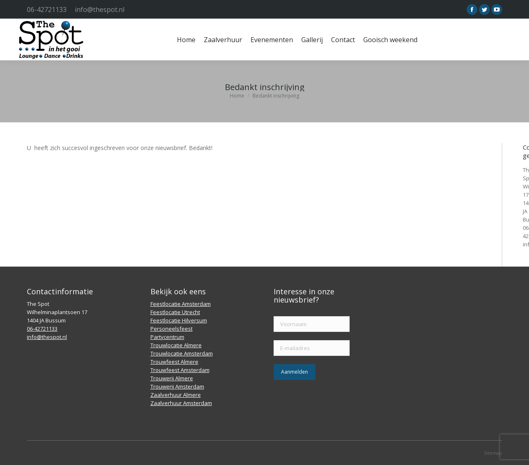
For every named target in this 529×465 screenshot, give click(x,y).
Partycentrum (167, 337)
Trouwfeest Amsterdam (180, 370)
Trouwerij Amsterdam (177, 386)
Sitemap (493, 453)
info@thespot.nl (99, 9)
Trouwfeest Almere (174, 361)
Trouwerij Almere (171, 378)
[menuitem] (186, 39)
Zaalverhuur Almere (175, 394)
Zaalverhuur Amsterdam (181, 403)
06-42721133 (47, 9)
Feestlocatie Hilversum (178, 320)
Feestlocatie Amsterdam (180, 304)
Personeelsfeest (171, 328)
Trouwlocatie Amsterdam (181, 353)
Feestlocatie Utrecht (175, 312)
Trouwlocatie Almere (176, 345)
